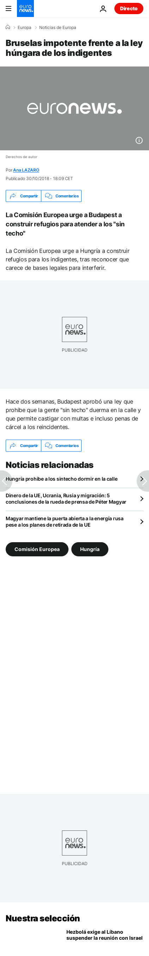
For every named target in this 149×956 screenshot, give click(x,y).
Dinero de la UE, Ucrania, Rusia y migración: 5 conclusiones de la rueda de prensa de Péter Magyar (66, 498)
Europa (24, 27)
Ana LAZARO (26, 170)
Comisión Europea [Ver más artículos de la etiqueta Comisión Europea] (37, 549)
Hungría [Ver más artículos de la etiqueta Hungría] (90, 549)
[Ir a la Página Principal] (25, 8)
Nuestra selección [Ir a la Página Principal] (43, 918)
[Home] (8, 27)
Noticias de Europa (57, 27)
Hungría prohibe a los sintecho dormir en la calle (61, 479)
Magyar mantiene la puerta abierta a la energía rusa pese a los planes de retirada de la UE (65, 521)
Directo (129, 8)
